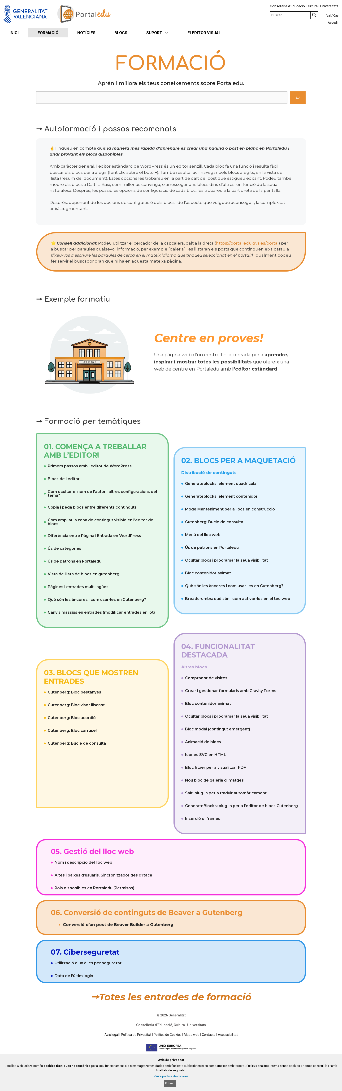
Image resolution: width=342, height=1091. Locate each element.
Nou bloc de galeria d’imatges (214, 780)
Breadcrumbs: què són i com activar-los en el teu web (237, 598)
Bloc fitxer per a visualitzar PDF (215, 767)
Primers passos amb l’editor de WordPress (90, 466)
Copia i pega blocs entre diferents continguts (92, 507)
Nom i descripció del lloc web (83, 862)
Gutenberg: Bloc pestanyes (74, 692)
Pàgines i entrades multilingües (78, 587)
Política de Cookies (168, 1035)
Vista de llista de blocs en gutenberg (83, 574)
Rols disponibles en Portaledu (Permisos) (94, 888)
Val (328, 15)
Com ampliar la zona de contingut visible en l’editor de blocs (100, 522)
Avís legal (111, 1035)
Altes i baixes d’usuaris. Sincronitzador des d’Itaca (103, 875)
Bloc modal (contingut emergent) (217, 729)
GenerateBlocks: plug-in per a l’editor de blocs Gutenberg (241, 806)
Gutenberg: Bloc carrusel (72, 730)
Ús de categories (64, 548)
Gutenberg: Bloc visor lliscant (76, 705)
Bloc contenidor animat (208, 573)
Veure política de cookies (171, 1076)
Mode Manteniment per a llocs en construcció (230, 509)
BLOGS (120, 32)
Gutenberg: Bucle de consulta (214, 522)
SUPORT (162, 32)
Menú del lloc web (203, 534)
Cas (335, 15)
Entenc (169, 1083)
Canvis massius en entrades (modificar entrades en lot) (101, 612)
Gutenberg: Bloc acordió (72, 717)
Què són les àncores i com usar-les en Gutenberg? (97, 599)
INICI (14, 32)
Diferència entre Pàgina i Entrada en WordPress (94, 535)
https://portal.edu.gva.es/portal (247, 243)
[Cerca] (298, 97)
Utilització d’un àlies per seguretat (88, 963)
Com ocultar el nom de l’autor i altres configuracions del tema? (102, 493)
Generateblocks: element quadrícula (220, 483)
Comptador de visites (206, 678)
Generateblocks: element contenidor (221, 496)
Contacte (209, 1035)
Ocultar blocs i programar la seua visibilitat (226, 560)
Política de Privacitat (136, 1035)
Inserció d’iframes (202, 818)
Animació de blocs (203, 742)
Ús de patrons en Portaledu (74, 561)
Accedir (333, 22)
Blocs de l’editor (64, 479)
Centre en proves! (208, 338)
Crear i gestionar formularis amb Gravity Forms (230, 691)
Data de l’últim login (74, 976)
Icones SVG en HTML (205, 754)
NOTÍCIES (86, 32)
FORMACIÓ (48, 32)
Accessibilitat (228, 1035)
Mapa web (191, 1035)
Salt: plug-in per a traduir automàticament (226, 793)
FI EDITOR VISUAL (204, 32)
